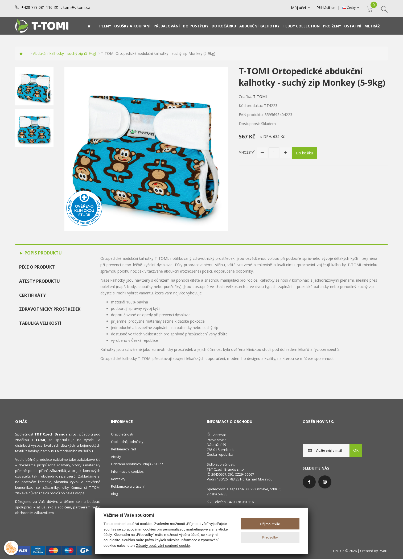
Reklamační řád (123, 449)
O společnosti (122, 434)
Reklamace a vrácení (128, 486)
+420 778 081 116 (36, 7)
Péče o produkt (37, 267)
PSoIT (383, 550)
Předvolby (270, 537)
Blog (114, 493)
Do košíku (304, 152)
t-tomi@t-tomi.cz (75, 7)
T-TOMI (260, 96)
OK (356, 450)
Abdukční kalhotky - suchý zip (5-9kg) (64, 53)
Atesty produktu (39, 281)
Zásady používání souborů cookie (163, 545)
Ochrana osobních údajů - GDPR (137, 464)
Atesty (116, 456)
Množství (246, 152)
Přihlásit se (326, 8)
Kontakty (118, 478)
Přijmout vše (270, 524)
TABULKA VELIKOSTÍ (40, 323)
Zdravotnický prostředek (49, 309)
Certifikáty (32, 295)
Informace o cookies (127, 471)
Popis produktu (42, 253)
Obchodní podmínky (127, 441)
